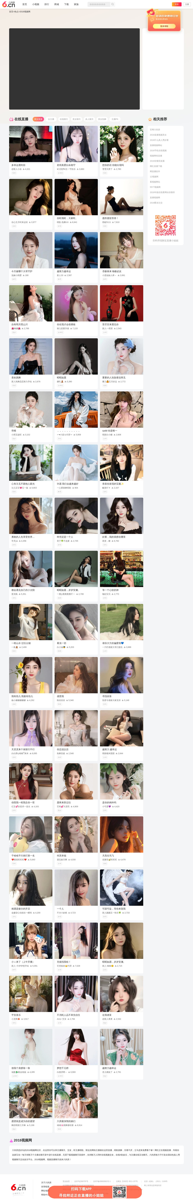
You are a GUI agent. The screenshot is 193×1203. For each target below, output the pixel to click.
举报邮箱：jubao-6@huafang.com (129, 1189)
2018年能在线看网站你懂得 (162, 192)
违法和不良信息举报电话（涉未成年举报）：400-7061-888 (85, 1194)
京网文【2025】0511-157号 (127, 1181)
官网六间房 (155, 129)
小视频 (35, 5)
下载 (66, 4)
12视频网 (154, 176)
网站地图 (45, 1191)
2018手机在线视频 (158, 150)
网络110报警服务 (69, 1189)
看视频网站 (155, 182)
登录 (177, 4)
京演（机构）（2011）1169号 (155, 1181)
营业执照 (66, 1181)
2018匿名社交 (156, 203)
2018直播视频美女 (158, 135)
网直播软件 (155, 171)
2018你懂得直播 (157, 161)
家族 (76, 5)
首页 (24, 5)
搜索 (112, 4)
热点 (16, 11)
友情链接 (45, 1186)
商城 (56, 5)
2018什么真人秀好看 (159, 140)
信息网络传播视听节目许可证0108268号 (78, 1185)
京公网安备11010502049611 (127, 1185)
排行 (46, 4)
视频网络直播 (156, 156)
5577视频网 (155, 187)
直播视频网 (155, 197)
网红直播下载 (156, 166)
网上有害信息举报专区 (153, 1185)
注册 (187, 4)
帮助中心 (45, 1195)
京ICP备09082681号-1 (102, 1181)
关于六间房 (46, 1182)
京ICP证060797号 (81, 1181)
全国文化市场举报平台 (102, 1189)
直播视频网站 (156, 145)
